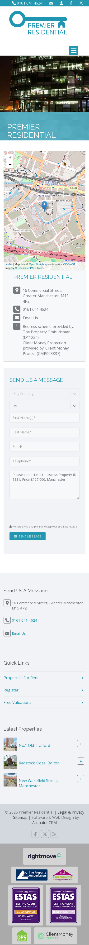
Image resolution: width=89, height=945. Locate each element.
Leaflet (9, 264)
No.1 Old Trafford (34, 745)
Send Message (27, 536)
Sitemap (20, 817)
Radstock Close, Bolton (39, 762)
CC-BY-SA (69, 264)
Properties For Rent (21, 677)
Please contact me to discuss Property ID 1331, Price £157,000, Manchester (44, 485)
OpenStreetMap (38, 264)
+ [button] (10, 157)
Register (11, 690)
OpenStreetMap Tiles (30, 268)
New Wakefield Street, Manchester (38, 783)
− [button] (10, 164)
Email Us (30, 318)
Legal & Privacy (70, 812)
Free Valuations (17, 702)
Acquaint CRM (44, 822)
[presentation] (38, 511)
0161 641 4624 (27, 3)
